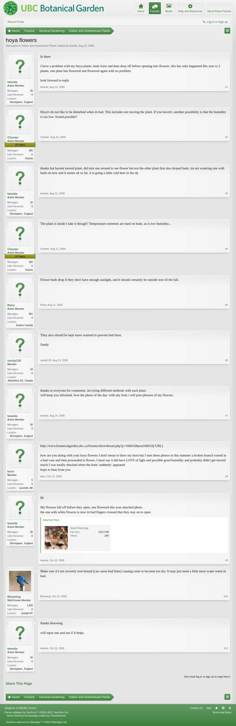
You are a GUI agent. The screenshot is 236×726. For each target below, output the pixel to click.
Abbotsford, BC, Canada (20, 383)
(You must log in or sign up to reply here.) (207, 681)
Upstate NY (27, 617)
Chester (12, 138)
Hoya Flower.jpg (79, 531)
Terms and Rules (221, 717)
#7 (226, 438)
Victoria (29, 159)
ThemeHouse (58, 720)
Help (208, 712)
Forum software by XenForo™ (37, 717)
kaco (10, 474)
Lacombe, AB (26, 491)
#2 (226, 158)
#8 (226, 490)
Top (223, 712)
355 (31, 151)
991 (31, 316)
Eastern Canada (24, 327)
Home (216, 712)
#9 (226, 564)
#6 (226, 382)
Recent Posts (16, 22)
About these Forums (219, 11)
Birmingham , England (21, 102)
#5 (226, 326)
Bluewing (14, 600)
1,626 (30, 609)
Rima (11, 307)
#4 (226, 270)
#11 (226, 672)
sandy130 (14, 363)
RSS (229, 712)
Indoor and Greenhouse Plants (39, 45)
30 (31, 91)
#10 (226, 616)
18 (31, 371)
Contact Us (196, 712)
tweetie (73, 45)
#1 (226, 101)
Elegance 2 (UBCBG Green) (20, 712)
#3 (226, 214)
